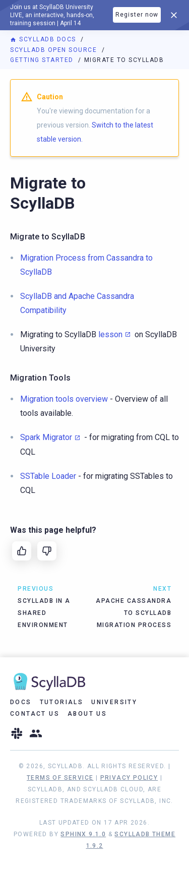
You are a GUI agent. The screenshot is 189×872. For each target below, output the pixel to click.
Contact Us (34, 713)
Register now (136, 14)
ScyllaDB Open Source (54, 49)
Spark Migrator (46, 437)
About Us (87, 713)
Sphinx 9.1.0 (83, 834)
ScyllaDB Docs (44, 39)
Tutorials (62, 702)
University (114, 702)
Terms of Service (60, 777)
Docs (21, 702)
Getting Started (43, 60)
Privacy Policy (129, 777)
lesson (110, 334)
